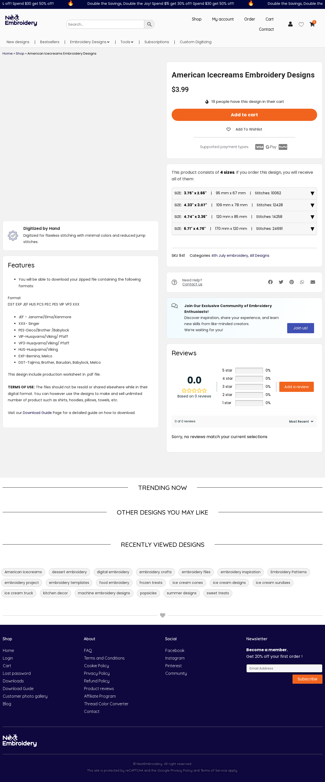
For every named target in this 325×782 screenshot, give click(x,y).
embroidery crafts (155, 571)
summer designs (182, 593)
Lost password (17, 673)
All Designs (259, 255)
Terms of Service (213, 770)
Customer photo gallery (25, 696)
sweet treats (218, 593)
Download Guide (37, 412)
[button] (108, 42)
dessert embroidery (69, 571)
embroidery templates (69, 582)
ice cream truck (19, 593)
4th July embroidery (229, 255)
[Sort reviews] (300, 421)
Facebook (174, 650)
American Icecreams (23, 571)
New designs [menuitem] (18, 41)
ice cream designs (229, 582)
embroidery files (196, 571)
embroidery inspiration (241, 571)
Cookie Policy (96, 665)
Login (8, 658)
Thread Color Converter (106, 703)
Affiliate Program (100, 696)
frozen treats (150, 582)
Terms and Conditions (104, 658)
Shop (197, 19)
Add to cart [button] (244, 114)
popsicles (148, 593)
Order (249, 19)
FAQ (88, 650)
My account (223, 19)
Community (176, 673)
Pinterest (173, 665)
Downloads (13, 680)
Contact (266, 29)
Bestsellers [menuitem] (49, 41)
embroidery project (22, 582)
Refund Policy (96, 680)
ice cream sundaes (273, 582)
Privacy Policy (97, 673)
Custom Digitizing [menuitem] (196, 41)
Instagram (175, 658)
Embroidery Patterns (289, 571)
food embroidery (114, 582)
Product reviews (99, 688)
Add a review (296, 386)
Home (8, 53)
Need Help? (192, 282)
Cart (270, 19)
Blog (7, 703)
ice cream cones (188, 582)
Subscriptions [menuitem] (156, 41)
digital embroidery (113, 571)
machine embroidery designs (104, 593)
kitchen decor (55, 593)
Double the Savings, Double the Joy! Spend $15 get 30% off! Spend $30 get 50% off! (164, 3)
